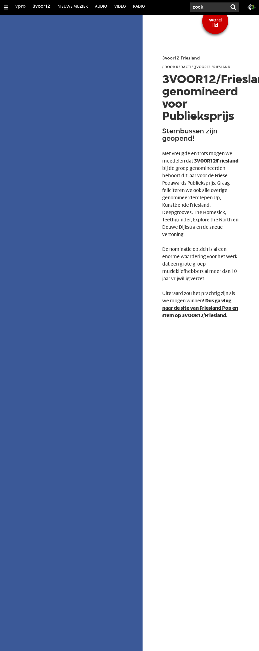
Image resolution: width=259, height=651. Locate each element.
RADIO (139, 6)
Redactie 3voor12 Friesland (203, 66)
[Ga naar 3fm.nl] (251, 7)
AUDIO (101, 6)
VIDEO (120, 6)
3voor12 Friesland (181, 58)
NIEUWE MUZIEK (72, 6)
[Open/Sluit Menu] (6, 7)
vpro (20, 6)
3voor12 (41, 6)
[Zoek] (209, 7)
